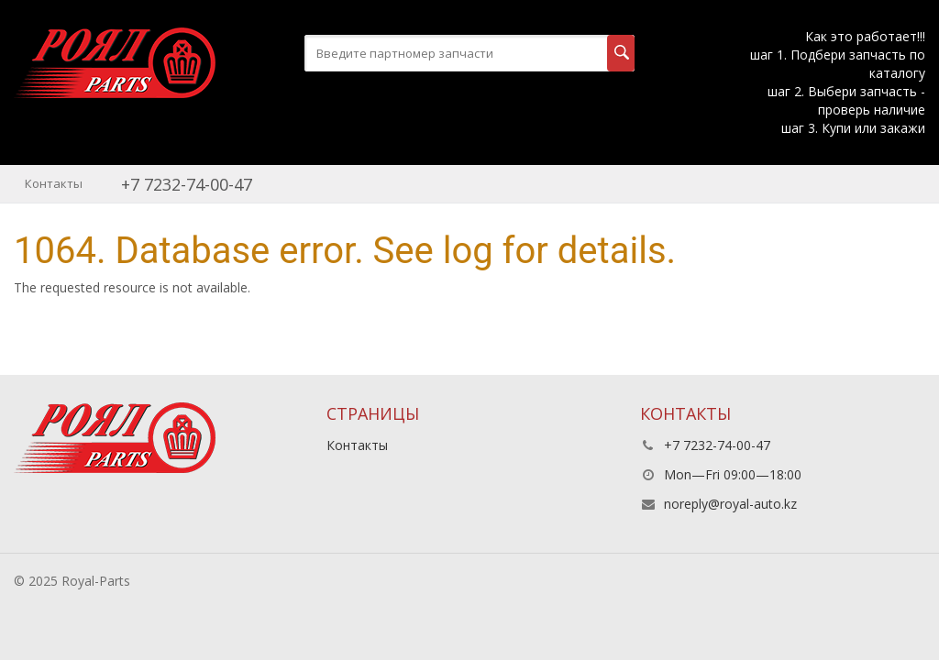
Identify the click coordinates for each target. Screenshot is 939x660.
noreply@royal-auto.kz (730, 503)
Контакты (54, 183)
